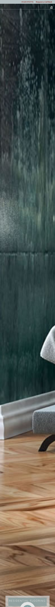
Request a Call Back (44, 2)
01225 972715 (27, 2)
